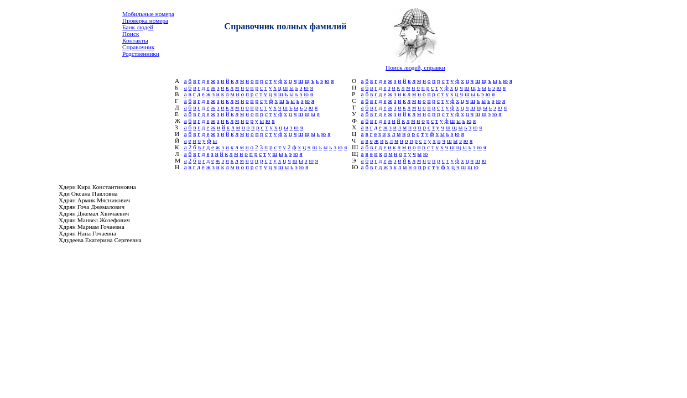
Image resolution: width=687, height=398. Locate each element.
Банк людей (137, 27)
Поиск (130, 33)
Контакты (135, 40)
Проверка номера (145, 20)
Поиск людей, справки (415, 67)
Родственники (140, 53)
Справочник (138, 47)
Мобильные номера (148, 14)
